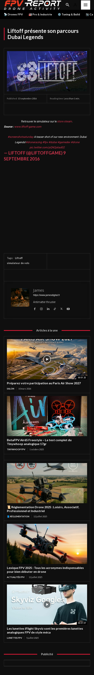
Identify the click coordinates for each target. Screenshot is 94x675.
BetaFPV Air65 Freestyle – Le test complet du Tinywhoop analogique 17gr (39, 442)
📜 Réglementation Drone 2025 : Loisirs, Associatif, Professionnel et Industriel (43, 509)
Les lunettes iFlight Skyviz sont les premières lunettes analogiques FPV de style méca (45, 630)
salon (10, 388)
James (38, 290)
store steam (64, 121)
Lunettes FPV (14, 638)
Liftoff (19, 258)
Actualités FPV (16, 577)
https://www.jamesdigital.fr (46, 295)
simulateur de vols (18, 263)
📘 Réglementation (18, 516)
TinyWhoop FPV (16, 449)
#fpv (45, 142)
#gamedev (64, 142)
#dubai (53, 142)
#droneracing (34, 142)
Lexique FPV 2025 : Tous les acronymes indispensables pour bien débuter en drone (45, 569)
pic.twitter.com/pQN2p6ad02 (47, 147)
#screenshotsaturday (20, 136)
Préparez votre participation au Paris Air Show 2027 (44, 383)
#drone (75, 142)
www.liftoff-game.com (27, 126)
